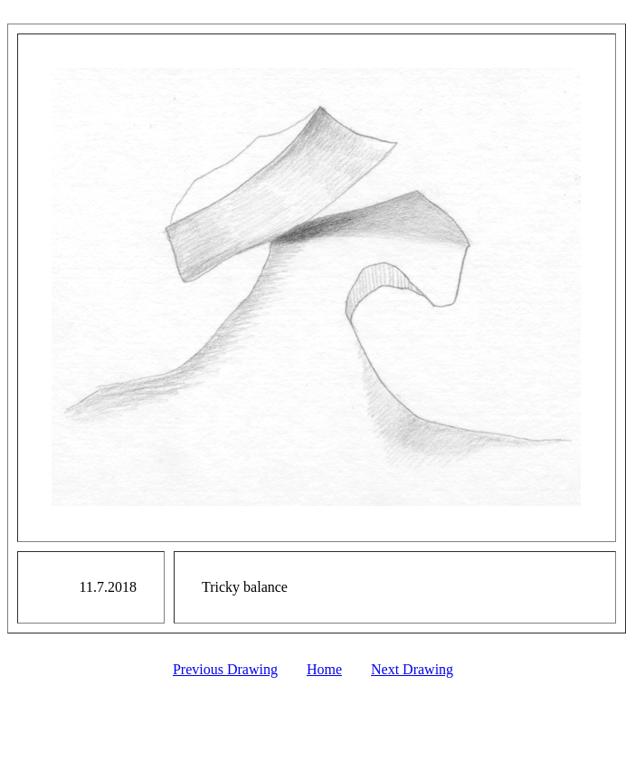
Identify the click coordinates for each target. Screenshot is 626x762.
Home (324, 669)
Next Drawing (412, 669)
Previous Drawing (225, 669)
